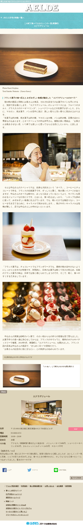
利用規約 (24, 486)
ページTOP (77, 478)
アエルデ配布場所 (12, 486)
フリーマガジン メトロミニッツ (17, 515)
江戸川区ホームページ (14, 494)
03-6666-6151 (16, 433)
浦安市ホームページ (13, 497)
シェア (7, 470)
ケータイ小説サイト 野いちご (16, 512)
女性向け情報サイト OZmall (16, 505)
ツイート (32, 470)
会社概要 (60, 486)
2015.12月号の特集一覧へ (13, 18)
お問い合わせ (49, 486)
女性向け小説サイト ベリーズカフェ (19, 508)
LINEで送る (60, 470)
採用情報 (68, 486)
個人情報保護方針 (36, 486)
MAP (75, 429)
